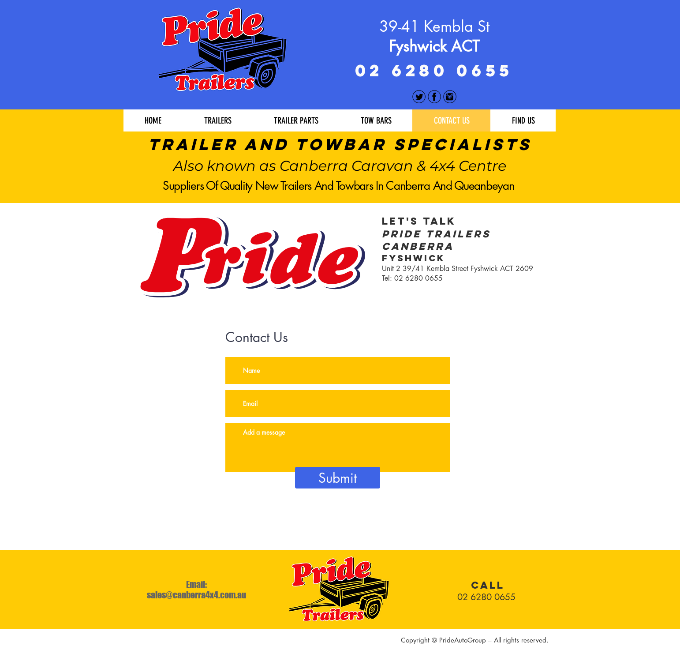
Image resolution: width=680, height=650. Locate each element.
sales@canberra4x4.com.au (196, 595)
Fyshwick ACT (434, 46)
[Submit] (337, 477)
